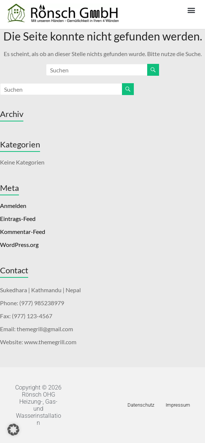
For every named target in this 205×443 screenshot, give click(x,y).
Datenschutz (141, 405)
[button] (191, 10)
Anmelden (13, 205)
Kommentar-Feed (22, 231)
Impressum (178, 405)
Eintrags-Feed (18, 218)
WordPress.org (19, 244)
